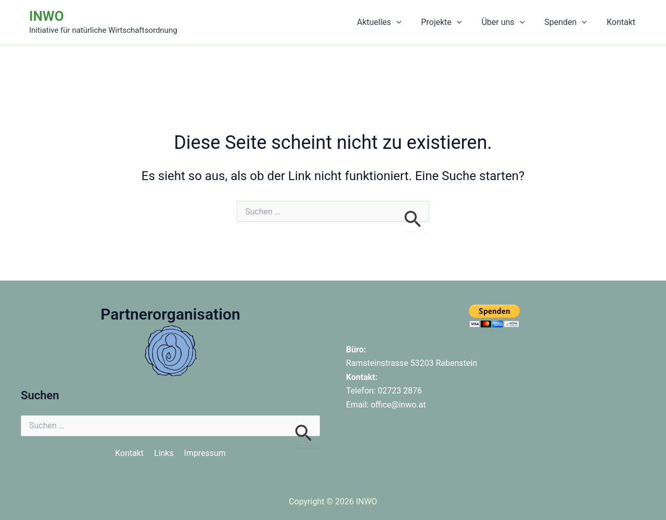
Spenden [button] (570, 22)
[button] (410, 22)
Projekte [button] (452, 22)
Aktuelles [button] (393, 22)
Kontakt (622, 22)
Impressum (205, 453)
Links (164, 453)
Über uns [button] (510, 22)
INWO (46, 16)
